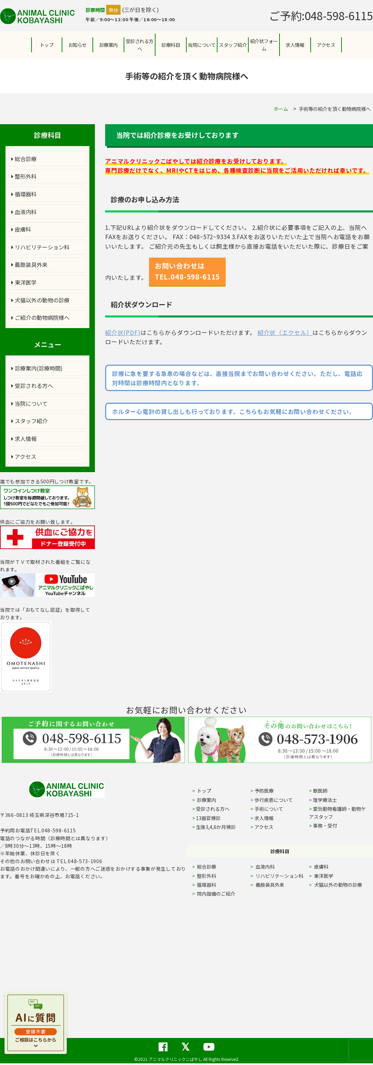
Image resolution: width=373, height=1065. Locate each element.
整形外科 (24, 176)
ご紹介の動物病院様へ (40, 317)
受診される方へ (139, 45)
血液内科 (24, 212)
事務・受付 (325, 825)
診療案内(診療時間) (37, 368)
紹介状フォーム (264, 45)
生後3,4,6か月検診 (216, 826)
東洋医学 (24, 282)
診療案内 (108, 44)
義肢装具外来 (29, 264)
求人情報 (295, 44)
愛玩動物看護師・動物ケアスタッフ (337, 812)
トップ (47, 44)
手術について (268, 808)
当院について (29, 403)
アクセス (326, 44)
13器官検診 (208, 818)
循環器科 (24, 194)
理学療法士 (325, 799)
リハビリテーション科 (40, 247)
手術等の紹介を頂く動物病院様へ (335, 108)
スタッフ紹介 (29, 421)
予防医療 (264, 790)
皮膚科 (21, 229)
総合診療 (24, 159)
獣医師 (320, 790)
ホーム (281, 108)
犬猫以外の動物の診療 (40, 300)
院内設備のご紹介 (215, 893)
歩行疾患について (273, 799)
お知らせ (77, 44)
